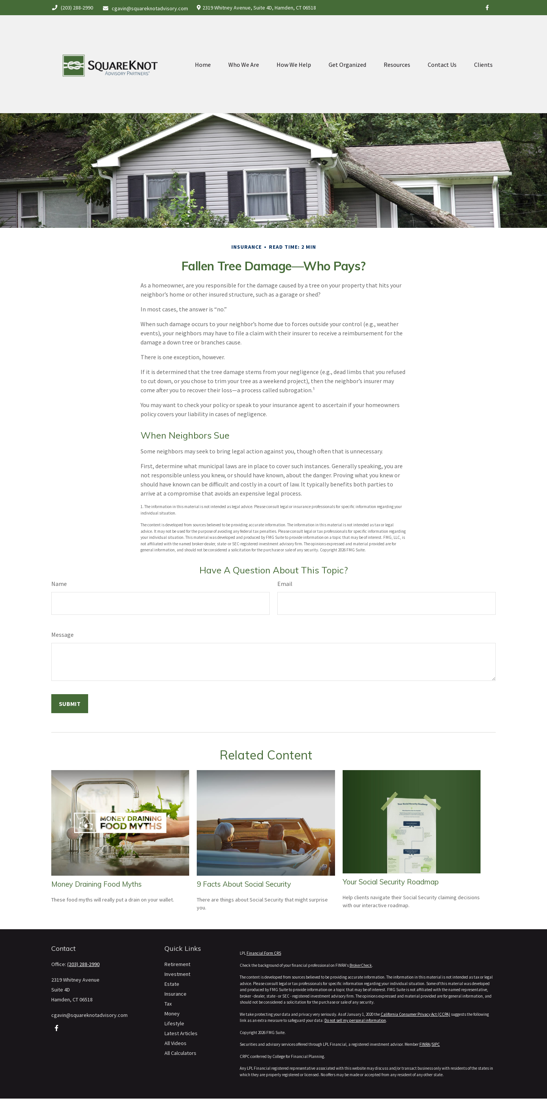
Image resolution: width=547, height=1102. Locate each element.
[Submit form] (69, 703)
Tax (168, 1003)
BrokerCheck (360, 965)
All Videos (175, 1043)
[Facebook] (487, 7)
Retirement (177, 964)
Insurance (175, 993)
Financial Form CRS (264, 953)
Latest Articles (181, 1033)
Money (172, 1013)
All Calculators (180, 1053)
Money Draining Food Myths (96, 884)
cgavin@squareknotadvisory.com (145, 8)
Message (62, 634)
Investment (177, 974)
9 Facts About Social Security (244, 884)
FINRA (424, 1044)
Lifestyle (174, 1023)
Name (59, 583)
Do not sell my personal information (355, 1020)
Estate (171, 983)
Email (284, 583)
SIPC (436, 1044)
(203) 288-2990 (72, 7)
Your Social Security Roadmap (391, 881)
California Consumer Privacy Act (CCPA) (415, 1014)
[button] (203, 48)
